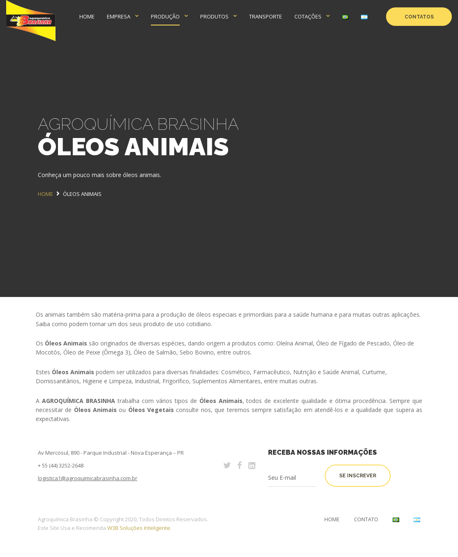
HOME (87, 16)
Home (332, 519)
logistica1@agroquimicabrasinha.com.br (87, 478)
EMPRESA (118, 16)
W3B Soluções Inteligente (138, 528)
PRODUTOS (214, 16)
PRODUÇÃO (165, 16)
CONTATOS (419, 17)
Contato (366, 519)
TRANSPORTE (265, 16)
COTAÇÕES (308, 16)
